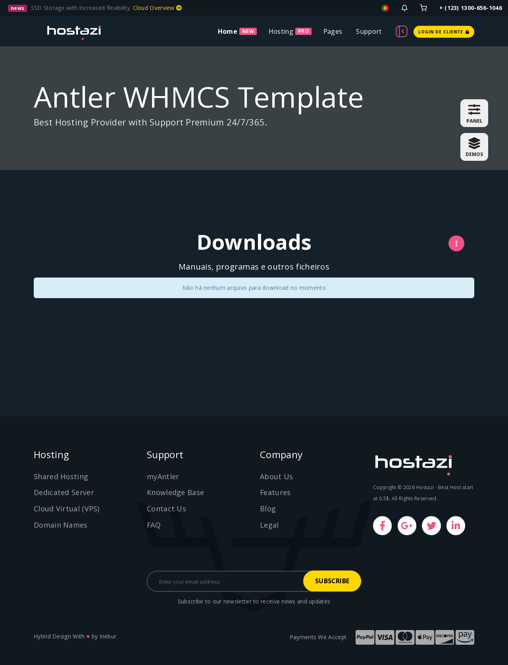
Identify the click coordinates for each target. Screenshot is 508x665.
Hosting (281, 31)
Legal (269, 525)
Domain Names (61, 525)
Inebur (108, 636)
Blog (268, 508)
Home (227, 31)
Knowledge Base (175, 492)
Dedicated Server (64, 492)
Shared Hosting (61, 476)
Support (368, 31)
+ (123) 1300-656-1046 (470, 8)
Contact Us (166, 508)
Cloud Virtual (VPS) (67, 508)
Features (275, 492)
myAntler (163, 476)
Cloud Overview (157, 8)
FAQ (154, 525)
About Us (276, 476)
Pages (333, 31)
